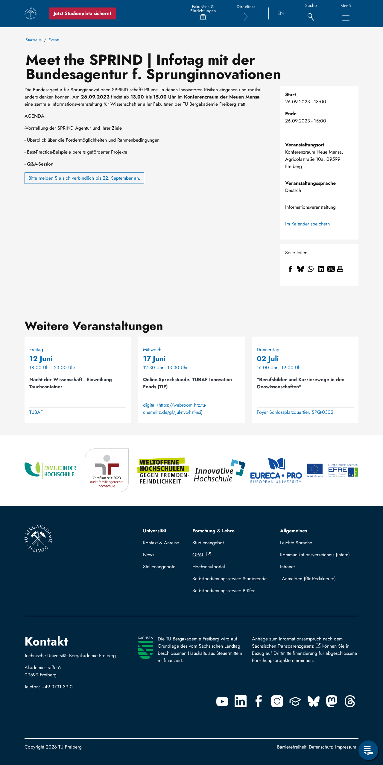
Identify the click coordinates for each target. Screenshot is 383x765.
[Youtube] (222, 701)
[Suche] (310, 13)
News (148, 554)
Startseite (34, 40)
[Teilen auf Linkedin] (321, 269)
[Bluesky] (314, 701)
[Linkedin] (241, 701)
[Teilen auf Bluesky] (300, 269)
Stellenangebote (159, 566)
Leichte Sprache (296, 542)
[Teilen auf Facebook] (290, 269)
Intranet (287, 566)
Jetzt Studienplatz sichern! (82, 13)
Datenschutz (321, 746)
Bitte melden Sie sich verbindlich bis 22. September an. (84, 178)
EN (280, 13)
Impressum (345, 746)
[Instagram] (277, 701)
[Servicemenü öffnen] (368, 750)
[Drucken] (340, 269)
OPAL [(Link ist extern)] (201, 554)
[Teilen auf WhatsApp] (310, 269)
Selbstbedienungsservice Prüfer (223, 590)
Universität (154, 530)
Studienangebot (208, 542)
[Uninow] (295, 701)
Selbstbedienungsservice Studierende (229, 578)
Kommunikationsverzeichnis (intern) (315, 554)
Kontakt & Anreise (161, 542)
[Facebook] (259, 701)
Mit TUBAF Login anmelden (318, 578)
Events (54, 40)
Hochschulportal (208, 566)
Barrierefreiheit (291, 746)
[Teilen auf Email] (331, 269)
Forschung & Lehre (213, 530)
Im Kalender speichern (307, 223)
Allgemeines (293, 530)
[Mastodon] (332, 701)
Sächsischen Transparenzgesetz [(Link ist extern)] (286, 646)
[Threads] (350, 701)
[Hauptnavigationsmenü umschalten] (346, 18)
